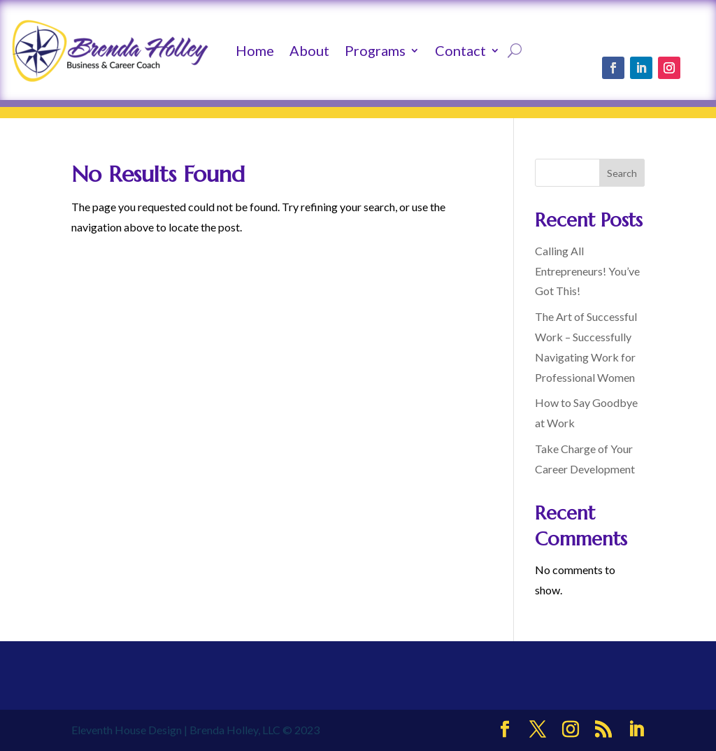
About (309, 50)
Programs (375, 50)
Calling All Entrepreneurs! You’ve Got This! (587, 271)
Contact (460, 50)
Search (622, 173)
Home (255, 50)
